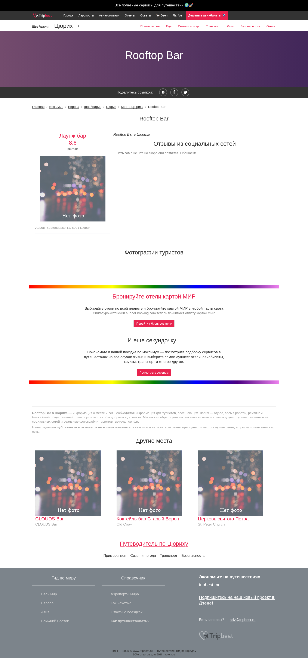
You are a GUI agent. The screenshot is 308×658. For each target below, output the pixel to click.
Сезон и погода (189, 26)
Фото (230, 26)
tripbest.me (210, 584)
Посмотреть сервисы (154, 372)
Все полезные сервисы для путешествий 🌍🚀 (154, 5)
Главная (38, 106)
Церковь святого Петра (223, 518)
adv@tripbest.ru (242, 620)
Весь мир (56, 106)
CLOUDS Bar (49, 518)
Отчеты (130, 15)
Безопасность (250, 26)
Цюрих (111, 106)
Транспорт (213, 26)
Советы (145, 15)
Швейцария (93, 106)
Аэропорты (86, 15)
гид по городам (186, 650)
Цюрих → (67, 26)
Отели (271, 26)
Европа (73, 106)
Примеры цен (150, 26)
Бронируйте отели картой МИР (154, 296)
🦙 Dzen (162, 15)
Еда (169, 26)
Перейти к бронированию (154, 323)
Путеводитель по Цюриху (154, 543)
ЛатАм (177, 15)
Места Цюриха (132, 106)
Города (68, 15)
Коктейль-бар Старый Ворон (148, 518)
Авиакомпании (109, 15)
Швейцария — (43, 26)
